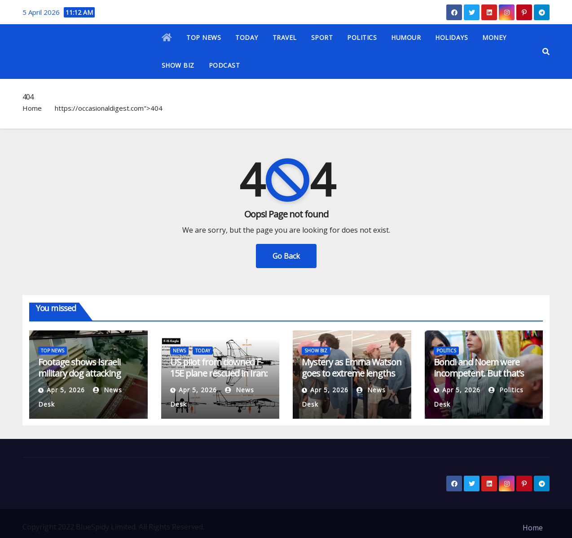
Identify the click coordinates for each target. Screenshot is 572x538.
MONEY (494, 37)
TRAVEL (285, 37)
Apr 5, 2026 (66, 390)
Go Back (286, 256)
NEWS (179, 350)
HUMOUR (406, 37)
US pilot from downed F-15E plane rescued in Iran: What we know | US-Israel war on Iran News (220, 379)
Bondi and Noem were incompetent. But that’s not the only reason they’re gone (479, 379)
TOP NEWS (203, 37)
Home (32, 108)
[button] (546, 51)
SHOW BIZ (178, 65)
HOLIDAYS (451, 37)
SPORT (322, 37)
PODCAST (224, 65)
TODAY (246, 37)
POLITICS (362, 37)
